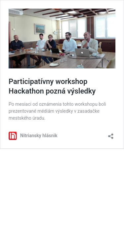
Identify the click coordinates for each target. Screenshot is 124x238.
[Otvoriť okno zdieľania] (110, 134)
